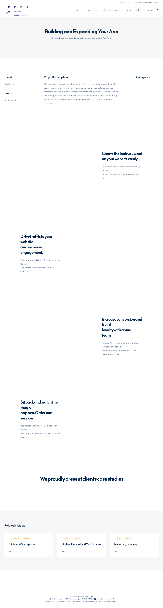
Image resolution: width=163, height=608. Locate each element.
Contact (149, 10)
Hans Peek (90, 10)
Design (128, 538)
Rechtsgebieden (133, 10)
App (66, 538)
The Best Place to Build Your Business (81, 544)
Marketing (28, 538)
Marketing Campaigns (126, 544)
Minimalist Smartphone (22, 544)
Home (77, 10)
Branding (15, 538)
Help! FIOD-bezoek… (111, 10)
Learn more (67, 471)
